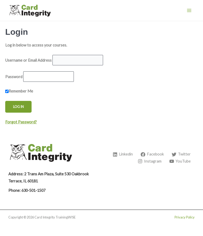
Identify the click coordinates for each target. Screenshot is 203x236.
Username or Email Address (28, 60)
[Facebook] (152, 154)
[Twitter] (181, 154)
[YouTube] (180, 161)
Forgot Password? (21, 122)
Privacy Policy (185, 217)
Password (13, 76)
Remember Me (19, 91)
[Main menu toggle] (189, 10)
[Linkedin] (123, 154)
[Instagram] (150, 161)
